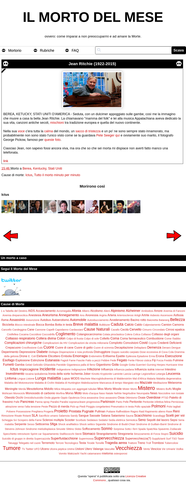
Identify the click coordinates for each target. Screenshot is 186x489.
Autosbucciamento (98, 320)
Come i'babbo (173, 338)
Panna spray (42, 401)
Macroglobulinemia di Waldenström (111, 378)
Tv (23, 449)
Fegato (122, 360)
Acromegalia (63, 310)
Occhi (19, 397)
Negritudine (129, 393)
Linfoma (11, 378)
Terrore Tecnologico (66, 443)
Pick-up (74, 406)
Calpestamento (152, 324)
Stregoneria (125, 433)
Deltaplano (140, 347)
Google (124, 364)
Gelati (28, 364)
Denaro (166, 347)
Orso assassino (108, 397)
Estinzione (37, 360)
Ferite (131, 360)
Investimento (15, 373)
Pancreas (27, 401)
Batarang (164, 320)
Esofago (9, 360)
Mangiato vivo (131, 382)
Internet (159, 369)
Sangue (84, 415)
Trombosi (158, 442)
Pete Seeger (105, 135)
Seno (142, 420)
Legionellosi (148, 373)
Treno (141, 442)
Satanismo (118, 415)
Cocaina (24, 334)
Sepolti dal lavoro (158, 420)
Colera (128, 334)
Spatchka (151, 429)
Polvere (10, 411)
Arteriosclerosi (125, 315)
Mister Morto (129, 388)
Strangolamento (106, 433)
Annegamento (69, 315)
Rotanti (27, 415)
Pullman (100, 411)
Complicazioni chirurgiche (23, 343)
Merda (22, 388)
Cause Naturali (97, 329)
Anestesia (34, 315)
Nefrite (118, 393)
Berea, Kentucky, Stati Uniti (42, 168)
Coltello (105, 338)
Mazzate (146, 382)
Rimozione (7, 415)
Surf (168, 438)
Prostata (75, 411)
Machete (85, 378)
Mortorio (14, 50)
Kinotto (96, 373)
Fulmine (178, 360)
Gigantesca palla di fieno (81, 364)
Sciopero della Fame (30, 420)
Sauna (130, 415)
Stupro (164, 433)
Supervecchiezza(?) (138, 438)
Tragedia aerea (116, 443)
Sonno (106, 428)
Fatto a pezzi (93, 360)
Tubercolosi (171, 443)
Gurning (151, 364)
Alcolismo (96, 310)
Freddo (168, 360)
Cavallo (115, 329)
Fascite (80, 360)
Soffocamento (91, 428)
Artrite (145, 315)
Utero (88, 448)
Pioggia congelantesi (98, 406)
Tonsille (99, 443)
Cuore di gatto (83, 347)
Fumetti (8, 364)
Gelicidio (38, 364)
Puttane (110, 411)
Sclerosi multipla (53, 420)
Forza (160, 360)
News (153, 393)
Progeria (48, 411)
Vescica (156, 448)
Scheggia (7, 420)
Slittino (70, 429)
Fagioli (64, 360)
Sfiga (53, 424)
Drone (23, 356)
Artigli (137, 315)
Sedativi (103, 420)
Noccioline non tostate (171, 393)
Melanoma (175, 382)
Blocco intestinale (25, 324)
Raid (141, 411)
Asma (5, 319)
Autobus (45, 319)
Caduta (117, 324)
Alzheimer (133, 311)
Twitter (29, 449)
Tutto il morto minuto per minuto (57, 175)
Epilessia (131, 356)
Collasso (146, 334)
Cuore (48, 347)
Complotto (115, 342)
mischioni (57, 122)
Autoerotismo (60, 319)
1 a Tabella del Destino (14, 310)
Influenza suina (144, 369)
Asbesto (155, 315)
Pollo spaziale (143, 406)
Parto (119, 401)
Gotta (132, 364)
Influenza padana (124, 369)
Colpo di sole (91, 338)
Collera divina (46, 338)
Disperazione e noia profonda (76, 352)
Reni (176, 411)
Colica (136, 334)
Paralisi (54, 401)
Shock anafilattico (68, 424)
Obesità (10, 397)
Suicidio (176, 433)
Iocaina (29, 373)
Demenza (154, 347)
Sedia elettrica (117, 420)
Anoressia (91, 315)
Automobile (78, 320)
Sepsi (173, 420)
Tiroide (91, 443)
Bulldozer (104, 324)
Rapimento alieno (155, 411)
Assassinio (17, 320)
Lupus (66, 378)
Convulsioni (130, 342)
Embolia (66, 356)
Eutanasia (52, 360)
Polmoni (158, 406)
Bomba (49, 324)
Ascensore (166, 315)
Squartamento (50, 433)
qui (117, 135)
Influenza (107, 369)
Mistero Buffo (164, 388)
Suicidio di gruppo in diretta (18, 438)
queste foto (52, 140)
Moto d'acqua (90, 393)
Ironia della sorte (59, 373)
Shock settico (87, 424)
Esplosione (22, 360)
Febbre (105, 360)
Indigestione (63, 369)
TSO (174, 438)
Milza (57, 388)
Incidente (48, 369)
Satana (105, 415)
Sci (15, 420)
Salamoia (64, 415)
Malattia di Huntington (67, 382)
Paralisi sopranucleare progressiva (80, 401)
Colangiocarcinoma (89, 334)
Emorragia (80, 356)
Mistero (146, 388)
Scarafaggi (159, 415)
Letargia (160, 373)
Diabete (42, 352)
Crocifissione (29, 347)
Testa (82, 442)
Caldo (138, 324)
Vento (146, 449)
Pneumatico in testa (122, 406)
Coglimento (65, 334)
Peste (44, 406)
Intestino (170, 369)
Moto (78, 393)
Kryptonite (106, 373)
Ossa (121, 397)
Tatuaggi (13, 443)
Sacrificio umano (48, 415)
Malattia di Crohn (44, 382)
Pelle (126, 401)
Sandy (74, 415)
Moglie (176, 388)
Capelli (50, 329)
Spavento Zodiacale (169, 429)
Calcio (129, 324)
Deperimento (9, 351)
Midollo (48, 388)
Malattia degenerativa (168, 378)
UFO (37, 449)
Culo (40, 347)
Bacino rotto (138, 319)
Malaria (151, 378)
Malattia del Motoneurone (19, 382)
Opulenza (74, 397)
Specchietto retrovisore (16, 433)
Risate (18, 415)
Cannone (40, 329)
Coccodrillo (48, 334)
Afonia (76, 311)
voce (21, 131)
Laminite (118, 373)
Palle (17, 401)
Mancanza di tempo (110, 382)
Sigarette (101, 424)
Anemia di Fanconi (174, 310)
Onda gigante (52, 397)
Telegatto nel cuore (30, 443)
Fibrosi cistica (143, 360)
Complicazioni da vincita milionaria (88, 342)
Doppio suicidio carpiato (125, 352)
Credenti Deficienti (169, 342)
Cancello (6, 329)
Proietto (61, 411)
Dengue (176, 347)
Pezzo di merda (59, 406)
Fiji (154, 360)
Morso (69, 393)
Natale (109, 393)
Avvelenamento (120, 319)
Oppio (64, 397)
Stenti (78, 433)
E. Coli (32, 356)
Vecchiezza (128, 448)
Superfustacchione (64, 438)
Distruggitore (102, 351)
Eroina (160, 356)
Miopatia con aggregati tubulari (79, 388)
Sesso (31, 424)
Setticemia (42, 424)
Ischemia (77, 373)
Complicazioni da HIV (55, 342)
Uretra (70, 449)
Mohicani (7, 393)
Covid (143, 343)
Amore (158, 310)
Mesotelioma (35, 388)
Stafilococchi (67, 433)
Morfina (60, 393)
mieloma (107, 453)
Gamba (19, 364)
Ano (82, 315)
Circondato (158, 329)
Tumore (12, 448)
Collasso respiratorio (20, 338)
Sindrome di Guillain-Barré (151, 424)
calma (48, 131)
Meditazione (160, 382)
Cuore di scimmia (104, 347)
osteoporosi (120, 453)
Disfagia (53, 352)
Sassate (95, 415)
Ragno (134, 411)
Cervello (135, 329)
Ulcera (44, 448)
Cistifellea (12, 334)
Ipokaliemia (41, 373)
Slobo (78, 429)
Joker (87, 373)
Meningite (11, 388)
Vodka (179, 449)
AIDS (31, 310)
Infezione (93, 369)
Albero (86, 310)
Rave (169, 411)
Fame (72, 360)
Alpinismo (118, 311)
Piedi (82, 406)
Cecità (124, 329)
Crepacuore (13, 347)
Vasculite (109, 449)
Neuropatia (143, 393)
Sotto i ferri (131, 429)
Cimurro (147, 329)
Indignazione (78, 369)
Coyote (153, 342)
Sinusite (60, 429)
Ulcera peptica (58, 449)
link (5, 161)
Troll (148, 443)
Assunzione (32, 320)
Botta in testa (63, 324)
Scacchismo (143, 415)
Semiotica (131, 420)
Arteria (112, 315)
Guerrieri (141, 364)
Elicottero (54, 356)
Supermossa (86, 438)
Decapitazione (123, 347)
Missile (117, 388)
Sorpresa (119, 429)
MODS (75, 378)
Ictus (28, 175)
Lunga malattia (48, 378)
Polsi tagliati (174, 406)
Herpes (161, 364)
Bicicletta (8, 324)
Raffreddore (123, 411)
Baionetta (152, 320)
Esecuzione (173, 356)
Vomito (63, 453)
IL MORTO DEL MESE (93, 17)
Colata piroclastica (113, 334)
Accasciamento (46, 310)
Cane (30, 329)
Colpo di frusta (74, 338)
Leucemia (173, 373)
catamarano (94, 453)
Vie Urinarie (168, 449)
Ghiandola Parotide (55, 364)
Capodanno (61, 329)
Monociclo (19, 393)
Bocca (40, 324)
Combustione (155, 338)
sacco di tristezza (88, 131)
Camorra (178, 324)
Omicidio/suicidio (33, 397)
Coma (114, 338)
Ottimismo (131, 397)
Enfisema (109, 356)
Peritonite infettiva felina (157, 401)
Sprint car (36, 433)
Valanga (98, 448)
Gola (115, 364)
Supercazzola (42, 438)
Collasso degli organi (165, 334)
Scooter (70, 420)
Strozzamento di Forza (147, 433)
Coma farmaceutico (132, 338)
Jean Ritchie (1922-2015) (92, 63)
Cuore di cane (64, 347)
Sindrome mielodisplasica (40, 429)
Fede (113, 360)
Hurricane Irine (174, 364)
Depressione (27, 351)
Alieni (107, 310)
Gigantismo (103, 364)
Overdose (153, 397)
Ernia (152, 356)
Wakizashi (73, 453)
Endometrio (95, 356)
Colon (61, 338)
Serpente (21, 424)
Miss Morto (105, 388)
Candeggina (19, 329)
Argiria (103, 315)
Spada (142, 429)
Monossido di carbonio (40, 393)
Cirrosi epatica (175, 329)
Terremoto (48, 442)
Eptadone (142, 356)
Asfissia (178, 315)
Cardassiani (76, 329)
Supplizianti (158, 438)
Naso (102, 393)
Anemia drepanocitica (15, 315)
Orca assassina (89, 397)
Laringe (136, 373)
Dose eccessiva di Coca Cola (157, 352)
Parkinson (107, 401)
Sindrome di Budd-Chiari (121, 424)
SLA (35, 415)
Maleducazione (90, 382)
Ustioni (79, 448)
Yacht (83, 453)
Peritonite (136, 401)
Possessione (23, 411)
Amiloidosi (147, 310)
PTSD (164, 397)
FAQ (75, 50)
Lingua (21, 378)
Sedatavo (92, 420)
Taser (181, 438)
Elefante (42, 356)
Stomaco (88, 434)
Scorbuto (81, 420)
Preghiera (37, 411)
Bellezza (177, 319)
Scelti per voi (175, 415)
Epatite (120, 356)
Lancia (127, 373)
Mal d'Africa (139, 378)
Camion (166, 324)
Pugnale (88, 411)
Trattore (132, 443)
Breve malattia (85, 324)
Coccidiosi (35, 334)
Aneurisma (50, 315)
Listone (30, 378)
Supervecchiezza (109, 438)
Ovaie (141, 397)
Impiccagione (29, 369)
